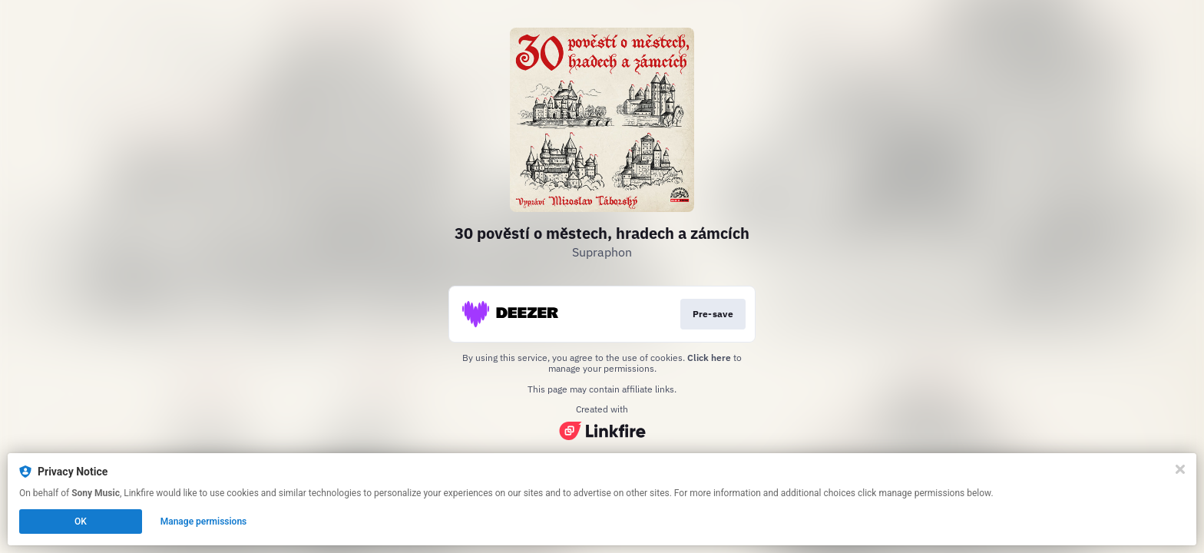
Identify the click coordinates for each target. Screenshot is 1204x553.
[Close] (1180, 469)
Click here (709, 357)
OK (80, 521)
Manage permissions (203, 521)
